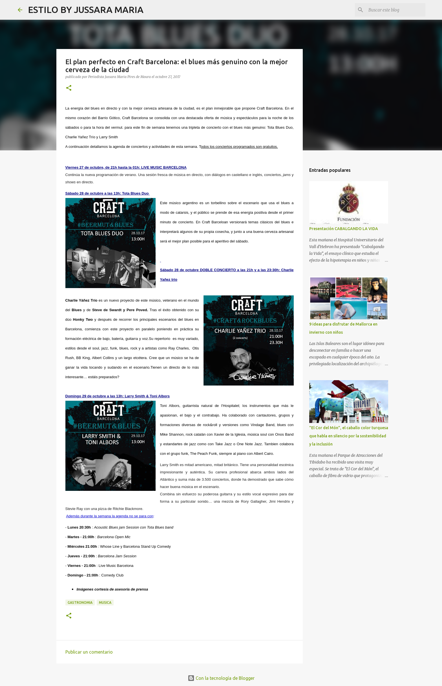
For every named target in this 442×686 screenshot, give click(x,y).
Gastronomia (80, 602)
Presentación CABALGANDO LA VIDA (343, 228)
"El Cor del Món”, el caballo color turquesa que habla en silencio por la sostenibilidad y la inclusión (348, 436)
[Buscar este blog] (395, 10)
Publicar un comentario (89, 651)
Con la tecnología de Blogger (221, 678)
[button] (68, 88)
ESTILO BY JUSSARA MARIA (85, 10)
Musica (105, 602)
